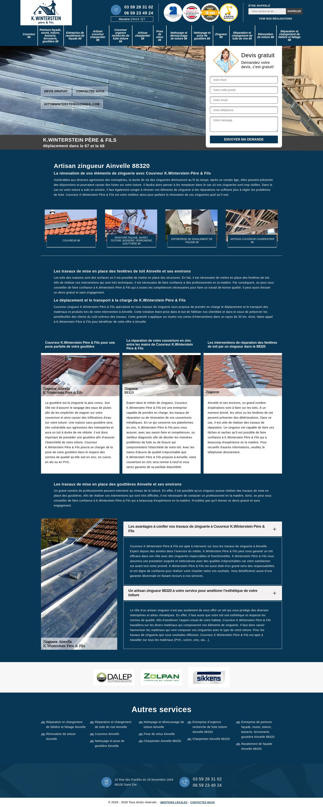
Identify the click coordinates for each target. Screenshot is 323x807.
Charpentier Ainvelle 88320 (162, 741)
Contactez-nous (202, 802)
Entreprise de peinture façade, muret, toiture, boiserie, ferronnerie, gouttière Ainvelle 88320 (257, 729)
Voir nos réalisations (275, 18)
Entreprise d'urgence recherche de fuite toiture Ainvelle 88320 (209, 727)
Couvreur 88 (29, 36)
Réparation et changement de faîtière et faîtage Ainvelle (66, 724)
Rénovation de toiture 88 (265, 36)
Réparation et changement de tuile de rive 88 (242, 35)
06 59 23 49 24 (138, 13)
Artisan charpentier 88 (142, 35)
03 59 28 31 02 (138, 7)
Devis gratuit (56, 91)
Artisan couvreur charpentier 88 (97, 36)
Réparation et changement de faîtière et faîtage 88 (289, 36)
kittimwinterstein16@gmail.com (71, 104)
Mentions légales (173, 802)
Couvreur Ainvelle (107, 734)
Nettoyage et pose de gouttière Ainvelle (109, 743)
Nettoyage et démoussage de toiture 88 (178, 35)
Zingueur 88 (221, 36)
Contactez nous (90, 91)
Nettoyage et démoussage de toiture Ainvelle (164, 724)
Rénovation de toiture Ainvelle (61, 736)
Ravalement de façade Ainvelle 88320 (256, 746)
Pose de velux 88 (159, 36)
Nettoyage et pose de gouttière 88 (202, 35)
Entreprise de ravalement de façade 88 (75, 35)
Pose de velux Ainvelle (159, 734)
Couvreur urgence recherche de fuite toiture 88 (120, 35)
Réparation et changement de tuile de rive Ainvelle (113, 724)
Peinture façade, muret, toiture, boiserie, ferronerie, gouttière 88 (50, 35)
